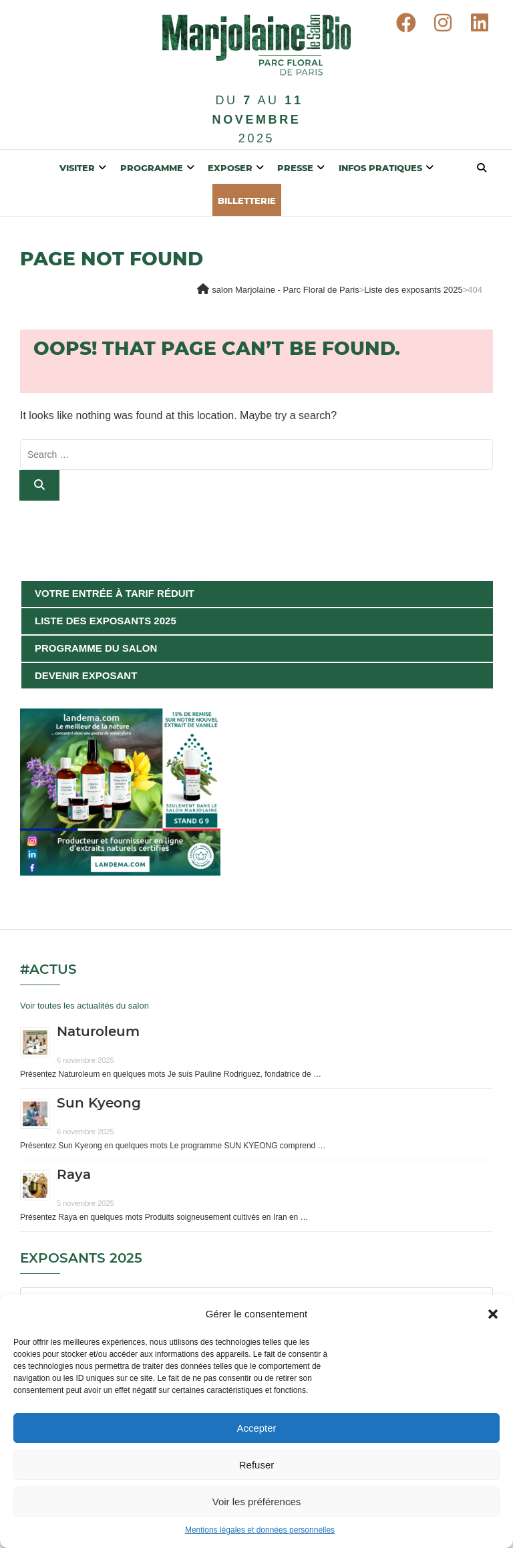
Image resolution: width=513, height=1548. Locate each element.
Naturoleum (98, 1032)
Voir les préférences (256, 1501)
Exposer (230, 168)
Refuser (257, 1464)
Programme (151, 168)
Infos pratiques (380, 168)
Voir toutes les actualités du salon (84, 1006)
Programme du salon (96, 648)
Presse (295, 168)
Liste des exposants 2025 (105, 620)
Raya (74, 1175)
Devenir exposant (86, 675)
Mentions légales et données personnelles (260, 1530)
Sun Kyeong (99, 1103)
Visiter (77, 168)
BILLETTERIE (247, 201)
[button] (493, 1314)
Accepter (256, 1428)
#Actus (48, 970)
